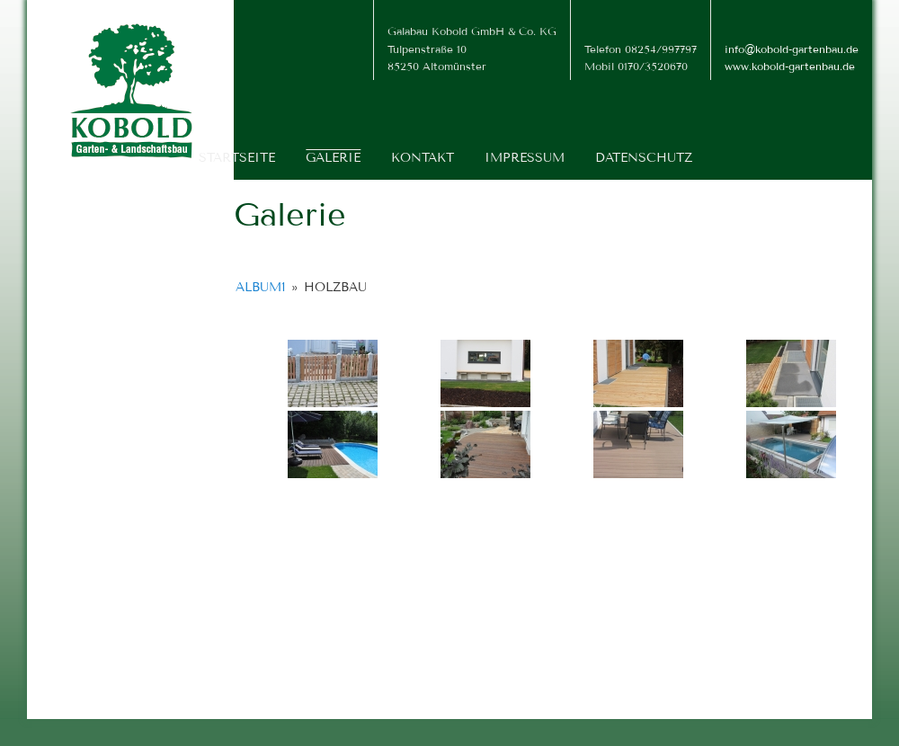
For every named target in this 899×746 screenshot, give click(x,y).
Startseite (237, 157)
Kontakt (422, 157)
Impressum (525, 157)
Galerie (333, 157)
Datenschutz (643, 157)
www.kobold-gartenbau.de (790, 66)
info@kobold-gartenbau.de (792, 49)
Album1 (260, 287)
